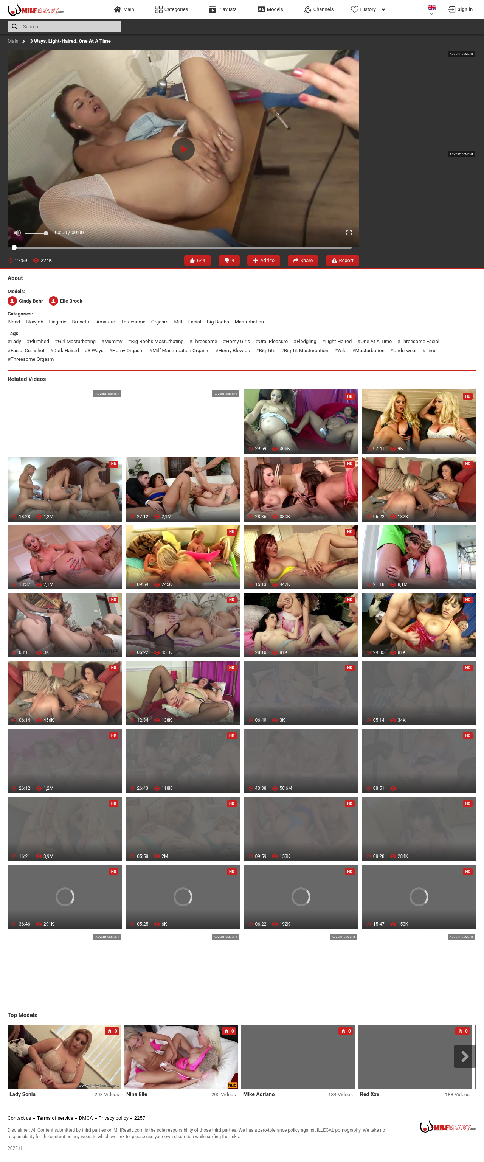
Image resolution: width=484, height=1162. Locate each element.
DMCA (86, 1118)
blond (14, 322)
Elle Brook (65, 301)
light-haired (338, 341)
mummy (113, 341)
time (430, 350)
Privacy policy (114, 1118)
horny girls (238, 341)
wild (341, 350)
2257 (139, 1118)
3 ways (96, 350)
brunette (81, 322)
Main (13, 41)
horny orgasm (128, 350)
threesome (133, 322)
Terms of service (55, 1118)
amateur (105, 322)
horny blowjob (234, 350)
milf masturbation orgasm (181, 350)
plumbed (39, 341)
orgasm (160, 322)
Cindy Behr (25, 301)
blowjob (34, 322)
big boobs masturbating (157, 341)
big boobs (218, 322)
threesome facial (419, 341)
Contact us (19, 1118)
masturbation (249, 322)
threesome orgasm (32, 359)
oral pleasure (273, 341)
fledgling (306, 341)
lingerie (57, 322)
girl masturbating (77, 341)
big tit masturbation (306, 350)
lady (16, 341)
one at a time (376, 341)
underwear (405, 350)
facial (194, 322)
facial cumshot (28, 350)
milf (178, 322)
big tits (267, 350)
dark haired (66, 350)
